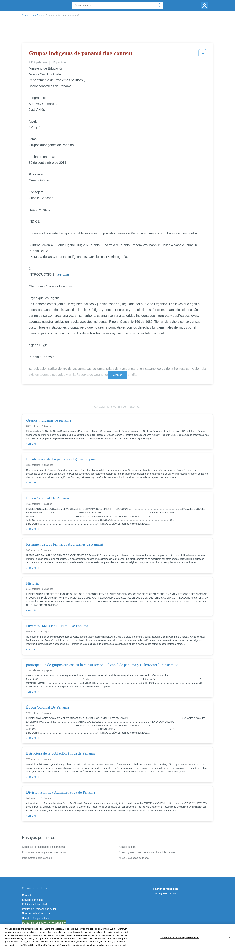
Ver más (117, 375)
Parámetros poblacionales (37, 858)
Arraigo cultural (127, 846)
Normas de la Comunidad (36, 913)
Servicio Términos (32, 899)
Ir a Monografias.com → (167, 888)
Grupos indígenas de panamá (62, 15)
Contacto (27, 895)
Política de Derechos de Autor (39, 909)
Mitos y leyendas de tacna (134, 858)
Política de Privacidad (34, 904)
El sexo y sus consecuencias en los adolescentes (147, 852)
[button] (202, 54)
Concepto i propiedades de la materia (43, 846)
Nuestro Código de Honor (36, 918)
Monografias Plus (32, 15)
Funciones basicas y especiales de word (45, 852)
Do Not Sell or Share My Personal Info (44, 922)
